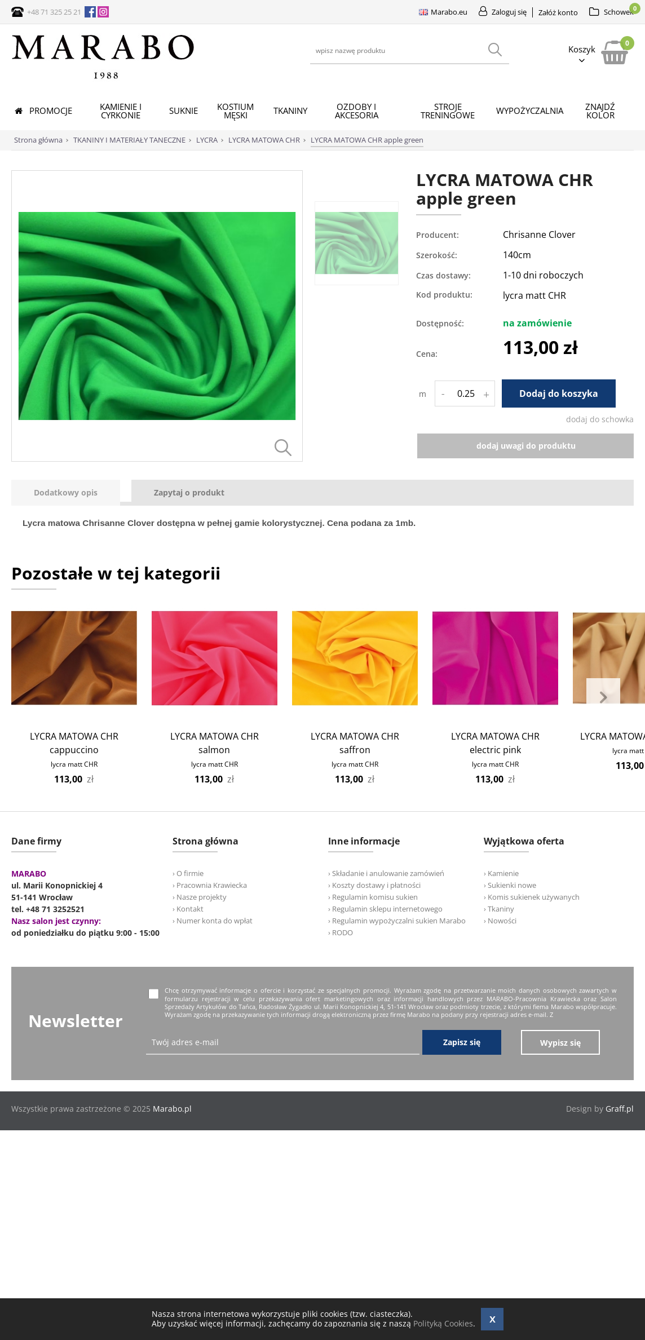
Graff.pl (620, 1109)
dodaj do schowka (600, 419)
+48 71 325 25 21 (54, 12)
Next (603, 698)
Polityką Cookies (443, 1323)
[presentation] (65, 493)
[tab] (71, 493)
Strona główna (38, 140)
